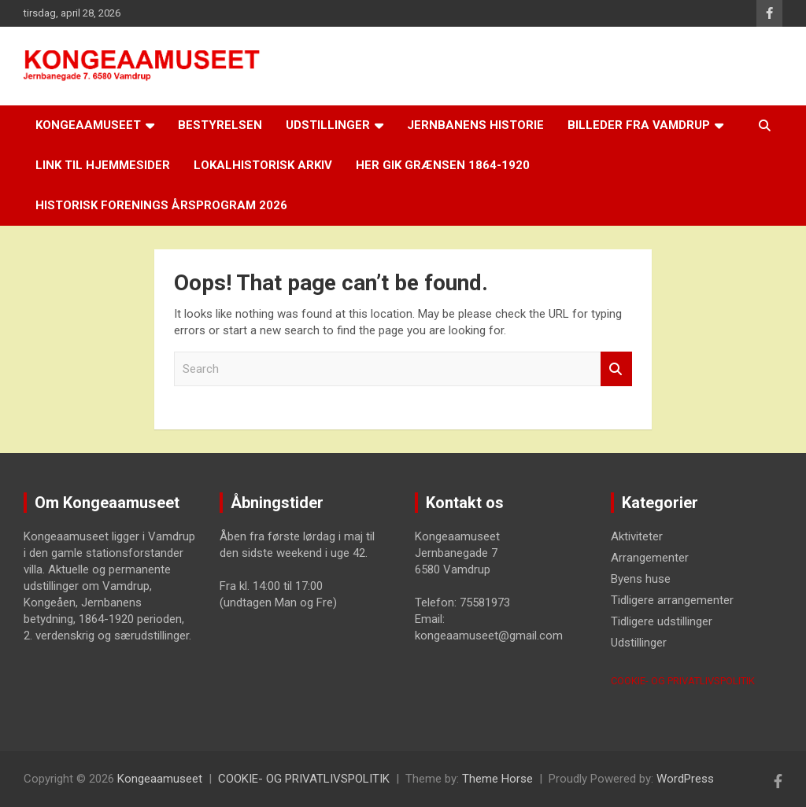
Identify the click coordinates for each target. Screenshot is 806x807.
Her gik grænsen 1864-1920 (443, 165)
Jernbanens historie (475, 125)
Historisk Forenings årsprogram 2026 (161, 205)
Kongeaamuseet (88, 125)
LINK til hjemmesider (102, 165)
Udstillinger (328, 125)
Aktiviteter (637, 536)
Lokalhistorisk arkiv (263, 165)
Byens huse (641, 579)
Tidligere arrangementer (672, 600)
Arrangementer (650, 558)
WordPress (685, 779)
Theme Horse (497, 779)
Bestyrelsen (220, 125)
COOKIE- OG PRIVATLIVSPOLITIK (683, 681)
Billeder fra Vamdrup (639, 125)
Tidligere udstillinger (661, 621)
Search (616, 369)
